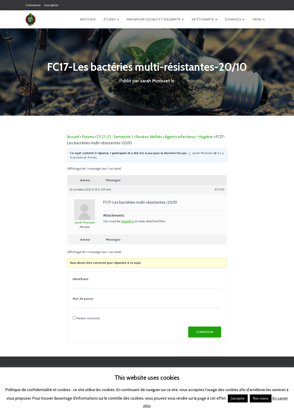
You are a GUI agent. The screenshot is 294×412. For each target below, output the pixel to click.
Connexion (33, 5)
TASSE (258, 19)
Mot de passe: (83, 298)
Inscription (51, 5)
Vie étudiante (204, 19)
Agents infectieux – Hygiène (189, 136)
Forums (88, 136)
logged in (127, 221)
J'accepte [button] (238, 398)
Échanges (234, 19)
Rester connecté (88, 318)
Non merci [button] (260, 398)
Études (111, 19)
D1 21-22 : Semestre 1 (115, 136)
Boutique (88, 19)
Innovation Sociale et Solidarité (155, 19)
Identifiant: (81, 279)
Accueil (73, 136)
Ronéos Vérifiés (148, 136)
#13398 (219, 189)
